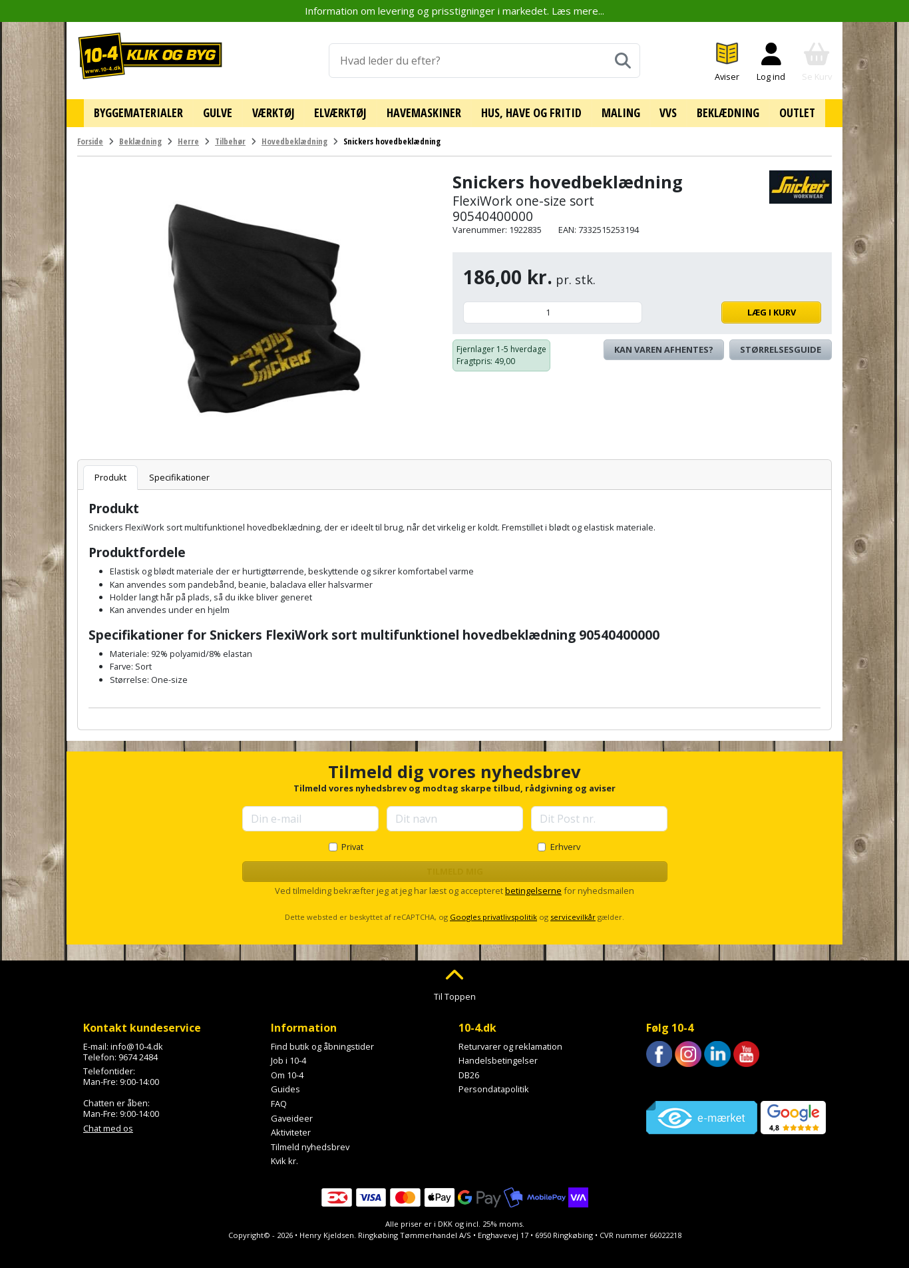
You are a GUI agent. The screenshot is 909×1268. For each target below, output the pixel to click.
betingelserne (533, 886)
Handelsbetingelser (498, 1056)
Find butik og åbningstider (322, 1041)
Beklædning (718, 110)
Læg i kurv (735, 308)
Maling (616, 110)
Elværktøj (345, 110)
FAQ (279, 1099)
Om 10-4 (287, 1070)
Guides (285, 1084)
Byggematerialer (151, 110)
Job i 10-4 (288, 1056)
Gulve (227, 110)
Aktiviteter (291, 1128)
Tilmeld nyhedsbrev (310, 1142)
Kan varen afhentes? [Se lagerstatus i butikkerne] (663, 345)
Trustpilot (665, 1079)
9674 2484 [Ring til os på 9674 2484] (138, 1052)
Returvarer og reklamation (510, 1041)
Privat (352, 841)
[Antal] (552, 308)
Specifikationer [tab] (179, 473)
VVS (661, 110)
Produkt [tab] (110, 473)
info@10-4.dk (136, 1041)
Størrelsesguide (780, 345)
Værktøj (280, 110)
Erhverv (565, 841)
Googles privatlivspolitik (493, 912)
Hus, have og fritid (530, 110)
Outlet (785, 110)
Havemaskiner (425, 110)
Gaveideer (292, 1113)
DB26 (468, 1070)
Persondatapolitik (493, 1084)
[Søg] (622, 60)
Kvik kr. (284, 1156)
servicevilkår (573, 912)
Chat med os (108, 1123)
